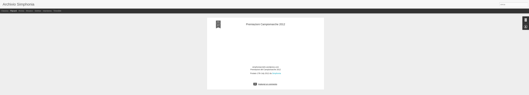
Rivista (21, 11)
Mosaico (29, 11)
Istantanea (47, 11)
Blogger (272, 93)
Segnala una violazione (283, 93)
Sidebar (38, 11)
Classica (4, 11)
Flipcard (13, 11)
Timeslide (57, 11)
